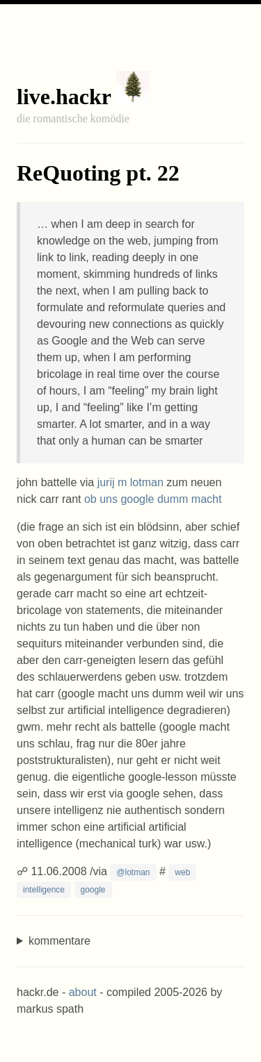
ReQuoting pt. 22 (98, 172)
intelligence (44, 890)
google (93, 890)
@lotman (133, 872)
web (182, 872)
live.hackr (64, 96)
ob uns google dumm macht (152, 499)
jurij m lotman (130, 482)
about (83, 992)
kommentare (59, 941)
